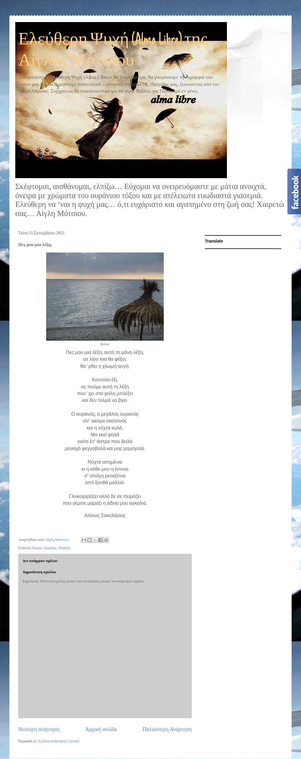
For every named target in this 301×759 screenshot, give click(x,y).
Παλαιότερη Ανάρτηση (167, 729)
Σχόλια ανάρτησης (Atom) (59, 741)
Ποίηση (64, 548)
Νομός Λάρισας (44, 548)
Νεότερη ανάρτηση (38, 729)
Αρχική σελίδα (101, 729)
